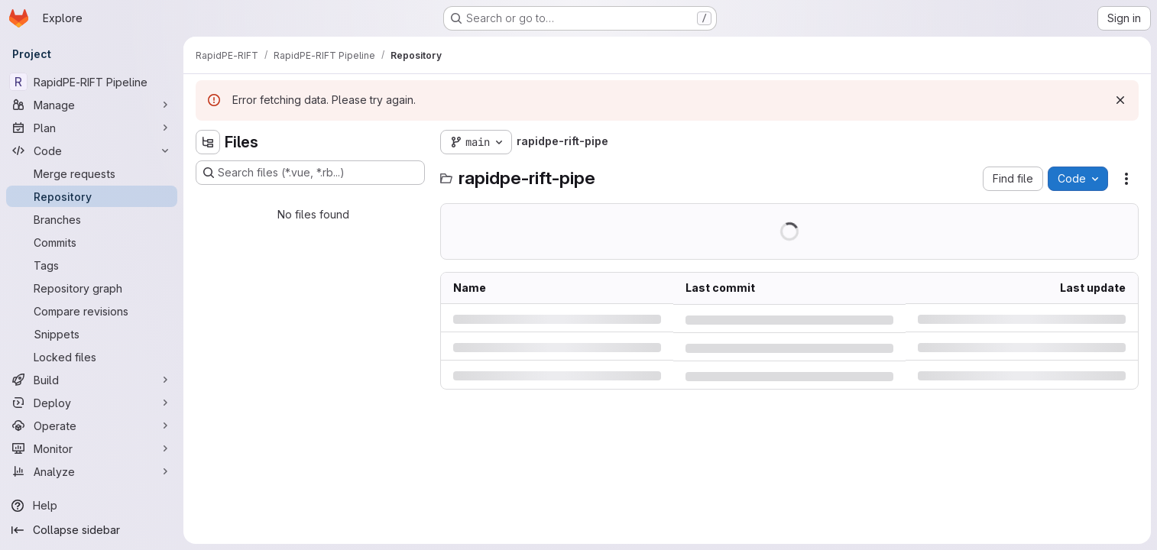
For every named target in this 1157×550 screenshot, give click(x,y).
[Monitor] (91, 448)
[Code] (91, 150)
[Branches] (91, 219)
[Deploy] (91, 402)
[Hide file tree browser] (208, 142)
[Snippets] (91, 334)
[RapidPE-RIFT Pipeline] (91, 81)
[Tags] (91, 265)
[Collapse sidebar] (91, 530)
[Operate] (91, 425)
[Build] (91, 379)
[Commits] (91, 242)
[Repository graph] (91, 288)
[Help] (91, 505)
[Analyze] (91, 471)
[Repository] (91, 196)
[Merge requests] (91, 173)
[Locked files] (91, 356)
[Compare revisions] (91, 311)
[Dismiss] (1120, 100)
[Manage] (91, 104)
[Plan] (91, 127)
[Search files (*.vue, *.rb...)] (310, 172)
